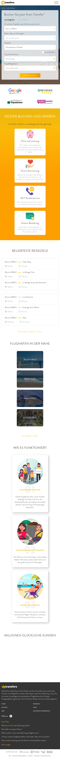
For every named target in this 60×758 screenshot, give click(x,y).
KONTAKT (4, 707)
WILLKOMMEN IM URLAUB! (30, 490)
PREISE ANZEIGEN (30, 75)
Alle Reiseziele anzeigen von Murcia (30, 331)
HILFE (35, 707)
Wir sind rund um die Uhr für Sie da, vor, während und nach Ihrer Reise (30, 203)
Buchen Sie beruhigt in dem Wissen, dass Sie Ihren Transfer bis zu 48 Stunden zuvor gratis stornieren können (30, 177)
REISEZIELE (36, 704)
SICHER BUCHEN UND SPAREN (30, 116)
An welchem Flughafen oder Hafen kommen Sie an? (22, 24)
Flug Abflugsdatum (10, 64)
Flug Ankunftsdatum (11, 54)
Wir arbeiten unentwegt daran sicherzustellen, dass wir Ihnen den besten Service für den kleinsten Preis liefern (30, 148)
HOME (3, 8)
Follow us (6, 716)
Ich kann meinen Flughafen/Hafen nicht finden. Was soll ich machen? (26, 736)
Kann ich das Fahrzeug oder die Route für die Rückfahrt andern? (24, 740)
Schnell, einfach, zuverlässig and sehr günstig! (30, 124)
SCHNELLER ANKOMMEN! (30, 605)
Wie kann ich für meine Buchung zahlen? (16, 725)
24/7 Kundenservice (30, 198)
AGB (3, 711)
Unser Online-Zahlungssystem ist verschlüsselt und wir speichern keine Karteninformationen (30, 229)
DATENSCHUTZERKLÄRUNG (41, 711)
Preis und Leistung (30, 141)
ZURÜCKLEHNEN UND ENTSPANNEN (30, 550)
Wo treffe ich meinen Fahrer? (12, 729)
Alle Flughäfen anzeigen (30, 436)
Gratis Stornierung (30, 170)
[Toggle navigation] (56, 3)
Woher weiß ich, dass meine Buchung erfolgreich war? (20, 733)
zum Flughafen (23, 20)
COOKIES (30, 756)
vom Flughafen (9, 20)
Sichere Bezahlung (30, 223)
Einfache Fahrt (48, 52)
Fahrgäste (7, 43)
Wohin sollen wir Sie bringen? (14, 33)
